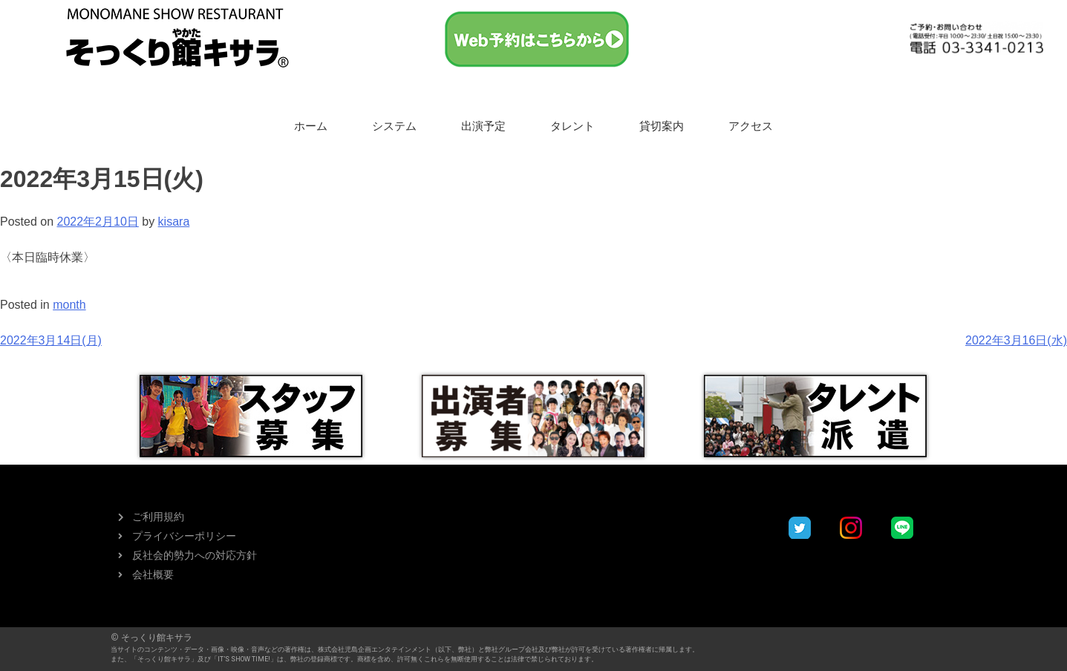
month (69, 304)
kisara (174, 221)
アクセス (750, 126)
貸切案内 (661, 126)
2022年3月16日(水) (1016, 340)
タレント (572, 126)
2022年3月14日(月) (51, 340)
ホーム (310, 126)
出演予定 (483, 126)
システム (394, 126)
